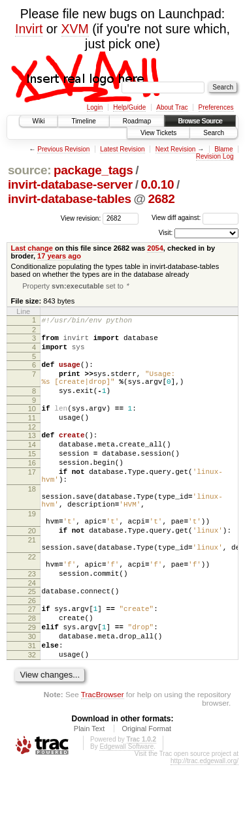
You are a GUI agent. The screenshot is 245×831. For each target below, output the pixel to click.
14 (32, 465)
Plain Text (89, 794)
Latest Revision (122, 149)
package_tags (93, 170)
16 (32, 488)
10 (32, 424)
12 (32, 446)
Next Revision (175, 149)
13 (32, 454)
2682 (161, 199)
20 (32, 571)
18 (32, 520)
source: (29, 170)
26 (32, 655)
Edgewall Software (126, 812)
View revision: (81, 217)
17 (32, 499)
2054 (155, 248)
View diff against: (195, 217)
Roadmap (137, 121)
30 (32, 696)
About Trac (172, 107)
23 (32, 624)
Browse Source (200, 121)
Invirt (28, 29)
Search (213, 132)
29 (32, 685)
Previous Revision (63, 149)
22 (32, 603)
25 (32, 644)
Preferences (216, 107)
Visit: (166, 232)
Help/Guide (129, 107)
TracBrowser (102, 760)
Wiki (39, 121)
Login (95, 107)
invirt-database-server (70, 184)
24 (32, 635)
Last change (32, 248)
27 (32, 663)
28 (32, 674)
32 (32, 719)
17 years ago (59, 256)
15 (32, 476)
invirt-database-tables (69, 199)
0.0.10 (157, 184)
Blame (223, 149)
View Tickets (158, 132)
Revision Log (215, 156)
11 (32, 435)
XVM (75, 29)
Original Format (146, 794)
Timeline (83, 121)
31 (32, 708)
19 (32, 550)
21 (32, 582)
